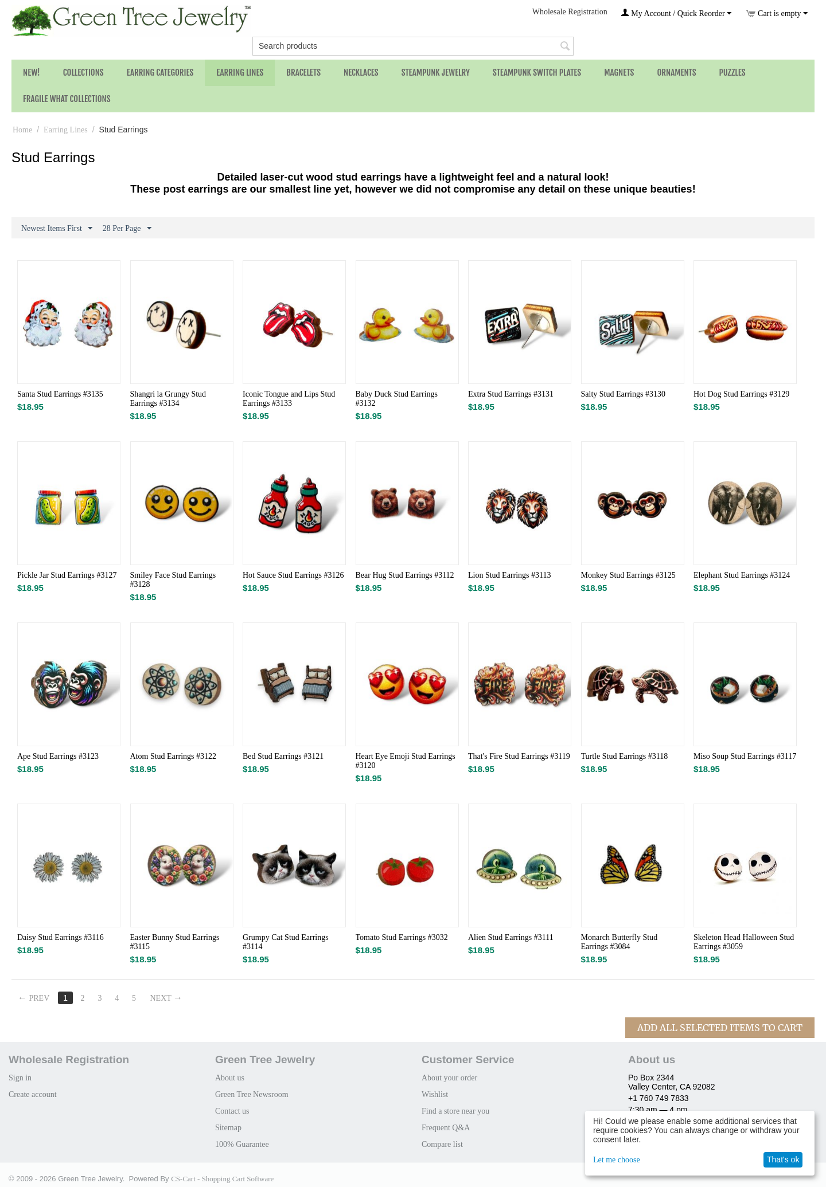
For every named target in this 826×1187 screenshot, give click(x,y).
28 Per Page (127, 228)
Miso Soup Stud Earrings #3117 (744, 756)
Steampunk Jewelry (436, 72)
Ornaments (676, 72)
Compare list (442, 1144)
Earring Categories (160, 72)
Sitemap (228, 1127)
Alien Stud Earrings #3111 (511, 937)
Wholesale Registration (569, 11)
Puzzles (732, 72)
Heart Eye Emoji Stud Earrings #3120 (405, 761)
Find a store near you (455, 1111)
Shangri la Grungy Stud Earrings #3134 (168, 399)
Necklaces (361, 72)
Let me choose (616, 1159)
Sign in (20, 1078)
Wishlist (435, 1094)
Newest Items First (56, 228)
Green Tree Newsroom (252, 1094)
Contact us (232, 1111)
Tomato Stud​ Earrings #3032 (402, 937)
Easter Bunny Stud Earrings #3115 (175, 942)
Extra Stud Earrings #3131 (511, 394)
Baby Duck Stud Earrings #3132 (397, 399)
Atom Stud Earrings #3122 (173, 756)
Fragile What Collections (67, 98)
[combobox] (413, 46)
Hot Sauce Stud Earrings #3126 (293, 575)
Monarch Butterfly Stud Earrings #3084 (619, 942)
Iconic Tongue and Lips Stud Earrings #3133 (289, 399)
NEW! (31, 72)
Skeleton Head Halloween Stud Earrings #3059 (743, 942)
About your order (449, 1078)
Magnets (619, 72)
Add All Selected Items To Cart (719, 1027)
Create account (33, 1094)
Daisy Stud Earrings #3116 (60, 937)
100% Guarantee (242, 1144)
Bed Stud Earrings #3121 (283, 756)
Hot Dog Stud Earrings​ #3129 (741, 394)
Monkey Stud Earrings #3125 (628, 575)
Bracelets (303, 72)
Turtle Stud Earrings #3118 (624, 756)
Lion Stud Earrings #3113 (509, 575)
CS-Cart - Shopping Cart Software (222, 1178)
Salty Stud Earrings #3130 (623, 394)
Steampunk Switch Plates (537, 72)
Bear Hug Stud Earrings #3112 (405, 575)
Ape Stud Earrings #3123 (58, 756)
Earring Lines (239, 72)
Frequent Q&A (446, 1127)
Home (22, 130)
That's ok (783, 1159)
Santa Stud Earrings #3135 (60, 394)
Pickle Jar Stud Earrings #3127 (66, 575)
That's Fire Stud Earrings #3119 (519, 756)
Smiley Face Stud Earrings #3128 (173, 580)
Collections (83, 72)
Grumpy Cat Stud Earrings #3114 (286, 942)
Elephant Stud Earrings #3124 (741, 575)
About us (229, 1078)
